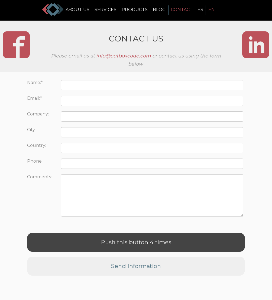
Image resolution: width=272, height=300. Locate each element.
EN (211, 9)
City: (31, 129)
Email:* (34, 98)
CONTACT (182, 9)
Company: (38, 114)
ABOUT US (77, 9)
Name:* (35, 82)
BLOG (159, 9)
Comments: (39, 176)
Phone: (35, 161)
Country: (36, 145)
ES (200, 9)
